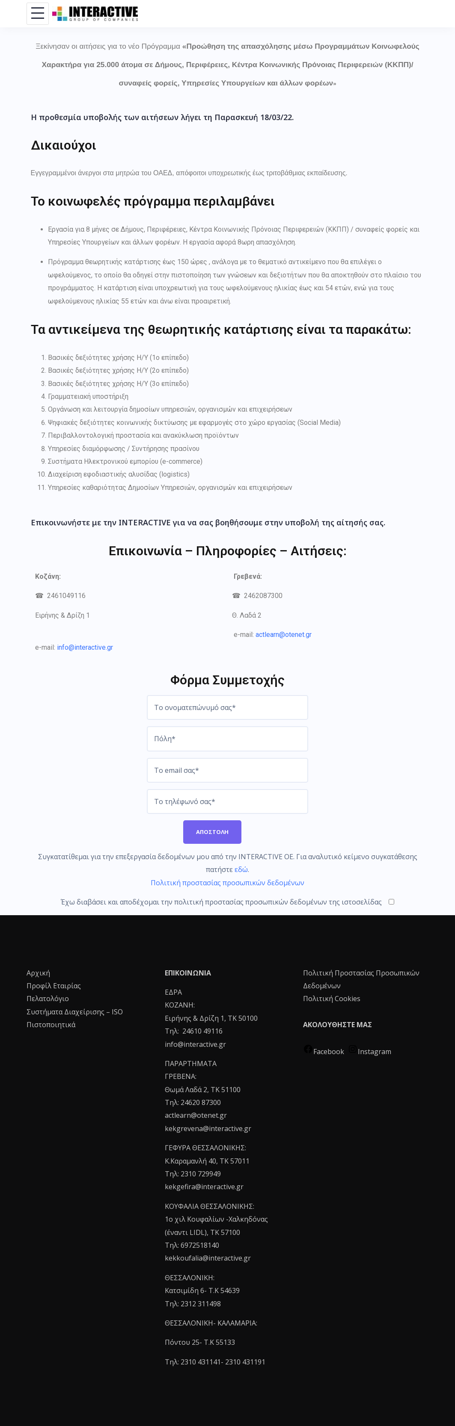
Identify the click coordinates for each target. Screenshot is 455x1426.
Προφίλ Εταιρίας (54, 985)
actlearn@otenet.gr (284, 635)
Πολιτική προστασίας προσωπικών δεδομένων (227, 882)
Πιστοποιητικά (51, 1024)
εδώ (241, 869)
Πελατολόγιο (48, 998)
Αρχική (38, 973)
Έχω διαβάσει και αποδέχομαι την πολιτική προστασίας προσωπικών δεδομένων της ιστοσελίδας (227, 902)
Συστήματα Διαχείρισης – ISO (75, 1011)
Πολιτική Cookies (331, 998)
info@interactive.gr (85, 647)
